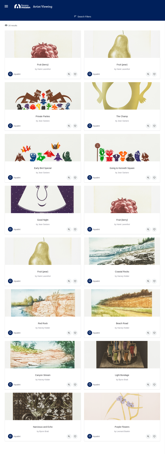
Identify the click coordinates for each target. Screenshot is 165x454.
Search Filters (82, 16)
